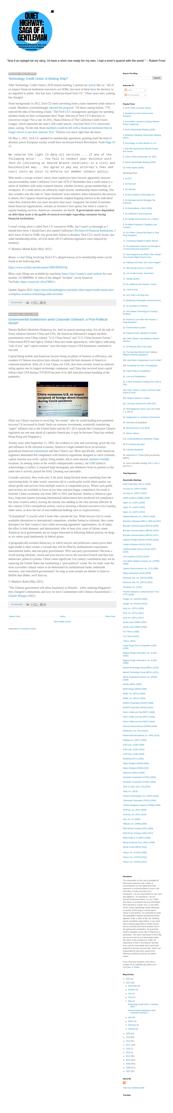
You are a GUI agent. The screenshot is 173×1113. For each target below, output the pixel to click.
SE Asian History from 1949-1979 (141, 404)
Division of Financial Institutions (94, 230)
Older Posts (110, 616)
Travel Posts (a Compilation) (138, 371)
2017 (128, 1045)
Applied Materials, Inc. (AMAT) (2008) (139, 516)
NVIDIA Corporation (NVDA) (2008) (138, 703)
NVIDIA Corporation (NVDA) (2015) (138, 707)
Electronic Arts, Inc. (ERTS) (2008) (138, 578)
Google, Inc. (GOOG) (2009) (135, 599)
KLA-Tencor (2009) (131, 632)
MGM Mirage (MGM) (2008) (135, 689)
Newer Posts (14, 616)
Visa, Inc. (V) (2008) (131, 819)
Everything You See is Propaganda (142, 365)
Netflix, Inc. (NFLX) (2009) (134, 698)
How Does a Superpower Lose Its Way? (144, 360)
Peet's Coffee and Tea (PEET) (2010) (139, 721)
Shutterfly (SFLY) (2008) (133, 759)
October (132, 990)
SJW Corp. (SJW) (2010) (133, 749)
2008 (128, 1067)
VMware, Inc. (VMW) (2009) (135, 824)
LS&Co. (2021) (129, 641)
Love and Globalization (136, 376)
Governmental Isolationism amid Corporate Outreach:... (141, 1011)
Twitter (137, 967)
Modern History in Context (138, 398)
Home (62, 616)
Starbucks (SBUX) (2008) (134, 773)
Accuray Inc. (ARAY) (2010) (135, 493)
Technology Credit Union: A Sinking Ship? (38, 78)
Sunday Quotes (133, 279)
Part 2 (156, 463)
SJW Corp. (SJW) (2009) (133, 745)
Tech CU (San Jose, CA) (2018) (136, 787)
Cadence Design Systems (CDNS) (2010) (141, 540)
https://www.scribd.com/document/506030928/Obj (38, 267)
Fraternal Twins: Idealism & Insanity (141, 333)
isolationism (41, 451)
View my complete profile (133, 1088)
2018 (128, 1041)
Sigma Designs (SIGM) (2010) (136, 768)
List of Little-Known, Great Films (140, 273)
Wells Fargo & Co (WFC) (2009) (136, 838)
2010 (128, 1060)
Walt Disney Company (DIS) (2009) (138, 828)
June (130, 997)
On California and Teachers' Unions (141, 284)
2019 (128, 1037)
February (132, 1025)
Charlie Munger (17, 595)
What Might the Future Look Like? (140, 409)
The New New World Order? (138, 352)
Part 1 (150, 463)
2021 (128, 983)
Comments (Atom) (28, 629)
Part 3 (129, 466)
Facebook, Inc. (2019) (132, 587)
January (132, 1029)
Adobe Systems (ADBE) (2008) (136, 498)
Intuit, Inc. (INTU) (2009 (133, 608)
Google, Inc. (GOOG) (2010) (135, 604)
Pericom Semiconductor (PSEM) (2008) (140, 726)
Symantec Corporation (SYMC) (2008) (139, 777)
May (130, 1001)
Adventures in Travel (135, 455)
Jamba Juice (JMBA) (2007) (135, 622)
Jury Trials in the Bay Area (137, 295)
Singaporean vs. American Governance (143, 417)
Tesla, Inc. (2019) (130, 791)
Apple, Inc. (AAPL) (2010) (134, 512)
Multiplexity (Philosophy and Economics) (143, 300)
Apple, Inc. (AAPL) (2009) (134, 507)
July (130, 993)
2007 (128, 1071)
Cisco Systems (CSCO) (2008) (136, 556)
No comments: (17, 302)
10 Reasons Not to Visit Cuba (138, 347)
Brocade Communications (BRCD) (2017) (141, 535)
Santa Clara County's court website (81, 273)
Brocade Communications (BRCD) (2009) (141, 526)
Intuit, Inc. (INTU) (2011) (133, 613)
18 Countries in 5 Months (137, 306)
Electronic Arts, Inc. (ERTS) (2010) (138, 582)
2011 (128, 1056)
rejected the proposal (61, 107)
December (133, 986)
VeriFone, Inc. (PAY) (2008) (134, 810)
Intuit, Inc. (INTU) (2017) (133, 618)
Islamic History (132, 433)
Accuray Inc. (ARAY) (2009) (135, 489)
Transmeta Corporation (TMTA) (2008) (139, 800)
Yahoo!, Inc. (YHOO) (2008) (135, 852)
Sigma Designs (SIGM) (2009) (136, 763)
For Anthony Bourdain (135, 444)
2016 (128, 1049)
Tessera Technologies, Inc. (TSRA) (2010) (141, 796)
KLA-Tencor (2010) (131, 636)
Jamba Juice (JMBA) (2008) (135, 627)
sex (14, 536)
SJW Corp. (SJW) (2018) (133, 754)
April (130, 1017)
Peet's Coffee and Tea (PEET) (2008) (139, 712)
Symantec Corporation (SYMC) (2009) (139, 782)
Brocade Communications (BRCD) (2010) (141, 530)
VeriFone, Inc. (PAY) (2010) (134, 814)
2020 (128, 1033)
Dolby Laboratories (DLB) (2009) (137, 573)
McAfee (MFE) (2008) (132, 684)
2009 (128, 1064)
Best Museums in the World (138, 428)
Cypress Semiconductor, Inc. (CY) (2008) (140, 568)
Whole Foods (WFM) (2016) (135, 847)
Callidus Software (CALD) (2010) (137, 544)
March (131, 1021)
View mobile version (62, 622)
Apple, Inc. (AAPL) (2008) (134, 503)
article (92, 85)
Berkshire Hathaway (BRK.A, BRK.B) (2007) (142, 521)
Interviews (130, 422)
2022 (128, 979)
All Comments (132, 95)
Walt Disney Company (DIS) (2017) (138, 833)
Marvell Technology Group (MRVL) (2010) (141, 668)
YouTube (126, 967)
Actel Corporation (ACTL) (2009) (137, 484)
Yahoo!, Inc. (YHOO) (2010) (135, 857)
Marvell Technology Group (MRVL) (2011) (141, 672)
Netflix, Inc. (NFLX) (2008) (134, 694)
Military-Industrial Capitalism (135, 355)
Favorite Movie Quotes (136, 327)
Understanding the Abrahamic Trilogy (143, 439)
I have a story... (132, 290)
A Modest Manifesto (134, 450)
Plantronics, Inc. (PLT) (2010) (135, 731)
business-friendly (99, 459)
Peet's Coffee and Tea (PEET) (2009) (139, 717)
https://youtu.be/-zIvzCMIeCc (38, 281)
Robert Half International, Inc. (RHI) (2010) (141, 735)
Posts (128, 90)
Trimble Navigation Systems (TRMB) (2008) (141, 805)
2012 (128, 1052)
